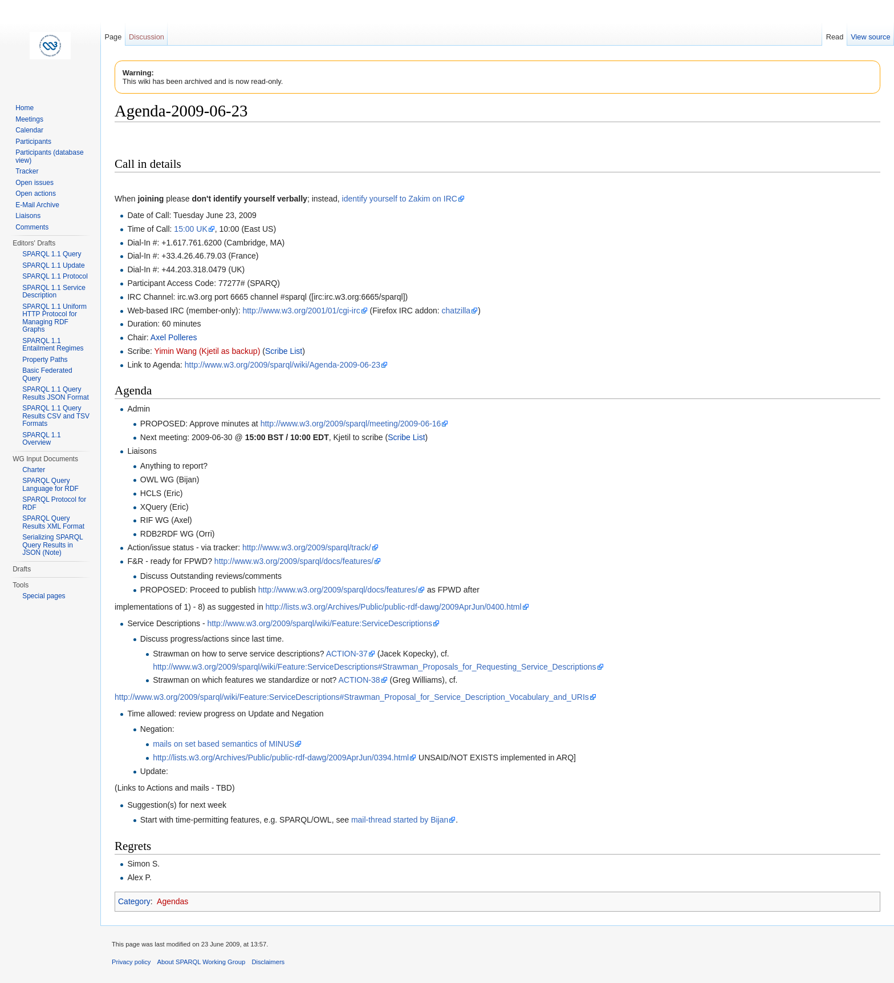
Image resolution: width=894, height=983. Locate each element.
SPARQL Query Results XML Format (53, 522)
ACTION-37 (347, 653)
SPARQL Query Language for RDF (50, 485)
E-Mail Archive (37, 205)
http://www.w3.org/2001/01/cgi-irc (301, 310)
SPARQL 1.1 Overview (41, 439)
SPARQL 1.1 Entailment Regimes (52, 345)
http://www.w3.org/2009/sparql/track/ (306, 547)
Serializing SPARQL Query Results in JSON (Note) (52, 545)
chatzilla (456, 310)
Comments (31, 227)
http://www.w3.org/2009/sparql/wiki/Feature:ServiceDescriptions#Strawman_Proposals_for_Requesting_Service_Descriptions (374, 666)
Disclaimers (268, 961)
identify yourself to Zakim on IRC (399, 198)
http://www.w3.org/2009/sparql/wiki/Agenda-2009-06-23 (282, 364)
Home (24, 108)
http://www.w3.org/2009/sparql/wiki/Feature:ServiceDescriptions (319, 623)
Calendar (29, 130)
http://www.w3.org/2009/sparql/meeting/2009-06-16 (351, 423)
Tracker (26, 171)
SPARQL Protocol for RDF (54, 503)
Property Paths (44, 360)
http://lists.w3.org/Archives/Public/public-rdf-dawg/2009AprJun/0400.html (394, 606)
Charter (33, 470)
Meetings (29, 119)
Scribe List (283, 351)
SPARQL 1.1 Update (53, 265)
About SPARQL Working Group (201, 961)
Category (134, 901)
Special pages (43, 596)
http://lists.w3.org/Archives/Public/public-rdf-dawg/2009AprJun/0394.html (281, 757)
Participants (33, 142)
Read (835, 37)
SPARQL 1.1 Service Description (54, 292)
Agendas (172, 901)
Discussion (146, 37)
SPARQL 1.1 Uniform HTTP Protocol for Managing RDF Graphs (54, 318)
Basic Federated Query (47, 374)
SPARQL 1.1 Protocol (55, 276)
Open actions (35, 194)
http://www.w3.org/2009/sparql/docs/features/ (293, 561)
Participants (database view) (49, 156)
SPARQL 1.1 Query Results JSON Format (55, 393)
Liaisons (27, 216)
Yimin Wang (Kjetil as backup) (208, 351)
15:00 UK (190, 228)
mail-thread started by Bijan (399, 819)
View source (870, 37)
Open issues (34, 183)
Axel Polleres (174, 337)
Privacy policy (131, 961)
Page (112, 37)
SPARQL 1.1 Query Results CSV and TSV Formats (56, 416)
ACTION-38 (359, 679)
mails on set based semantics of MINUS (223, 743)
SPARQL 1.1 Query (51, 254)
